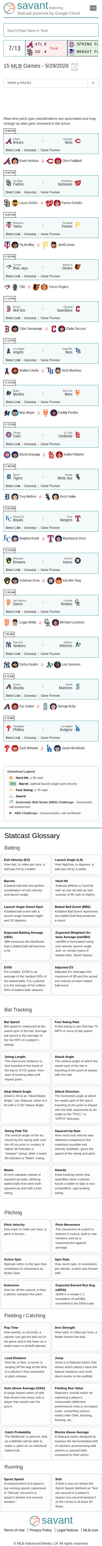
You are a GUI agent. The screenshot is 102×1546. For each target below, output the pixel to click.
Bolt (58, 1479)
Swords (60, 1170)
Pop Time (11, 1327)
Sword (21, 796)
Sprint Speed (14, 1479)
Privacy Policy (41, 1530)
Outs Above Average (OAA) (24, 1388)
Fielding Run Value (69, 1388)
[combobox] (51, 30)
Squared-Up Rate (68, 1131)
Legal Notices (68, 1530)
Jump (59, 1358)
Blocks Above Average (72, 1432)
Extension (11, 1285)
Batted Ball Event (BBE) (73, 906)
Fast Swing (24, 790)
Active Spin (12, 1259)
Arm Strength (65, 1327)
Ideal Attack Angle (17, 1091)
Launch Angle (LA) (69, 859)
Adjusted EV (64, 967)
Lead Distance (15, 1358)
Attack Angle (64, 1056)
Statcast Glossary (32, 836)
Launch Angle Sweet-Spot (23, 906)
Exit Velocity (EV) (17, 859)
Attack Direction (67, 1091)
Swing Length (15, 1056)
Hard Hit (22, 777)
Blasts (9, 1170)
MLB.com (90, 1530)
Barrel (23, 783)
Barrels (9, 881)
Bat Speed (12, 1022)
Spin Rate (62, 1259)
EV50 (8, 967)
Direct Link (13, 150)
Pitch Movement (67, 1224)
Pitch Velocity (14, 1224)
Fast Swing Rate (67, 1022)
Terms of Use (15, 1530)
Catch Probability (18, 1432)
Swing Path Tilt (16, 1131)
